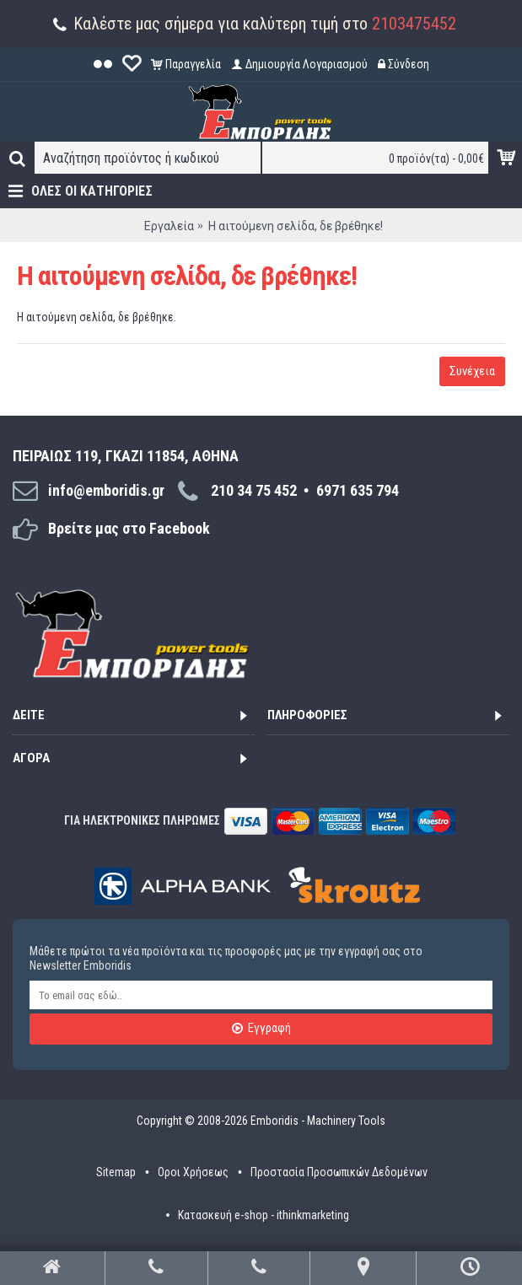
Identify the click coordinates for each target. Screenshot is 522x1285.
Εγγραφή (261, 1029)
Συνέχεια (472, 371)
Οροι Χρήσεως (193, 1172)
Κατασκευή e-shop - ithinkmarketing (263, 1215)
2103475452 (414, 23)
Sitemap (116, 1172)
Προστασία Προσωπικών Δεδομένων (339, 1172)
